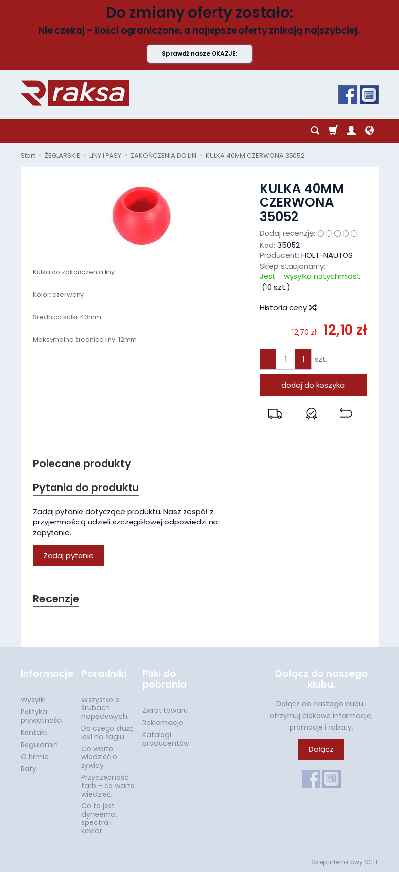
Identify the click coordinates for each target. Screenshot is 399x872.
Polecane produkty (82, 463)
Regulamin (39, 744)
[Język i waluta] (369, 131)
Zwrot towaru (165, 710)
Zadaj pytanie (68, 555)
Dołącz (321, 749)
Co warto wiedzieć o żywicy (99, 757)
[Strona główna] (75, 93)
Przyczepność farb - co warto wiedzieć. (108, 785)
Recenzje (56, 599)
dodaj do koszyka (313, 385)
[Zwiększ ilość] (268, 359)
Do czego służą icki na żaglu (107, 732)
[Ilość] (285, 359)
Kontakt (34, 732)
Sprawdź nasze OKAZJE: (199, 54)
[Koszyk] (333, 131)
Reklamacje (162, 722)
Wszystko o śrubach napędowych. (105, 708)
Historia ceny (288, 307)
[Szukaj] (315, 131)
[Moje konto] (351, 131)
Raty (28, 768)
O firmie (35, 757)
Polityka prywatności (42, 716)
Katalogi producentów (165, 739)
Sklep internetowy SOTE (345, 862)
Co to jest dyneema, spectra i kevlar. (99, 818)
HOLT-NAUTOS (327, 255)
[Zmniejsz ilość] (303, 359)
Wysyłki (33, 700)
